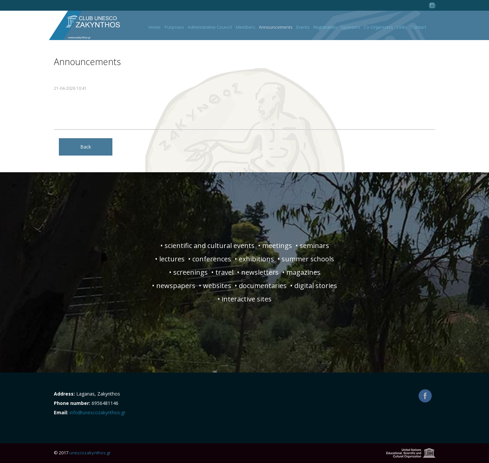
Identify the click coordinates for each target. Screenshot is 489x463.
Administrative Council (210, 27)
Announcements (275, 27)
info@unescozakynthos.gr (97, 412)
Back (85, 147)
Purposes (174, 27)
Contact (418, 27)
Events (302, 27)
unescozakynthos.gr (90, 453)
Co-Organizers (378, 27)
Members (245, 27)
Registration (325, 27)
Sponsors (350, 27)
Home (155, 27)
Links (402, 27)
